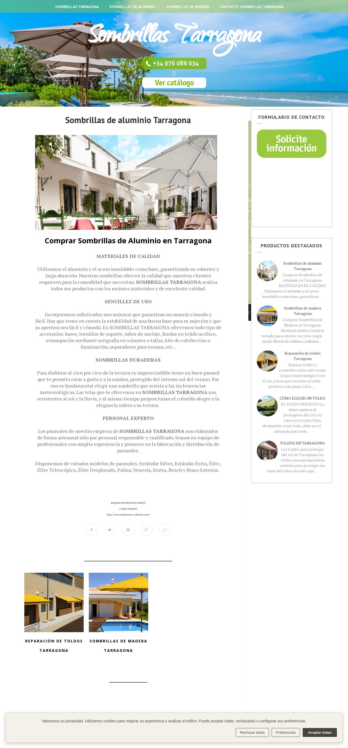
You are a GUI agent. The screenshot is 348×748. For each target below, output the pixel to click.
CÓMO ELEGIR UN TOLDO (302, 398)
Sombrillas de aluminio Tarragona (302, 266)
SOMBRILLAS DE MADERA (187, 6)
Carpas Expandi (128, 508)
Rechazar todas (252, 732)
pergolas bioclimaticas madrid (128, 502)
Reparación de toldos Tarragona (303, 356)
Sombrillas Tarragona (174, 38)
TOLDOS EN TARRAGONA (302, 443)
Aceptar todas (320, 732)
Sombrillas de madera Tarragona (302, 310)
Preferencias (286, 732)
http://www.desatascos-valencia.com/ (128, 514)
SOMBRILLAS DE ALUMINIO (132, 6)
